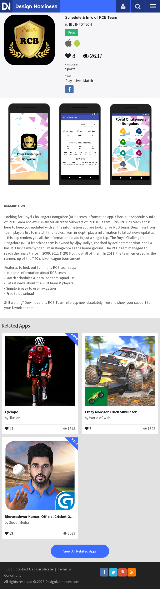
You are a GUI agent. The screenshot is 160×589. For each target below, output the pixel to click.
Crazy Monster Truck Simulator (111, 411)
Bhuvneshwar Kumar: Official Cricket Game (41, 516)
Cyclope (11, 411)
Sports (70, 69)
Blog (8, 569)
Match (88, 80)
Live (77, 80)
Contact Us (24, 569)
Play (68, 80)
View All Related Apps (80, 551)
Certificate (44, 569)
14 (9, 428)
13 (9, 533)
